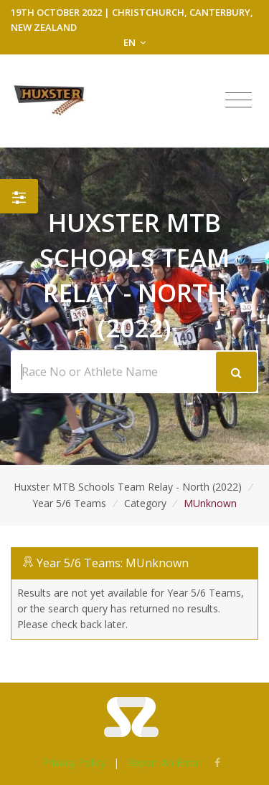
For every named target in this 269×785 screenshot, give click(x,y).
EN (134, 42)
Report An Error (163, 762)
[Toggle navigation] (238, 100)
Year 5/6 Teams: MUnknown (113, 563)
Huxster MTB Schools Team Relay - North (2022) (128, 486)
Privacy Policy (73, 762)
